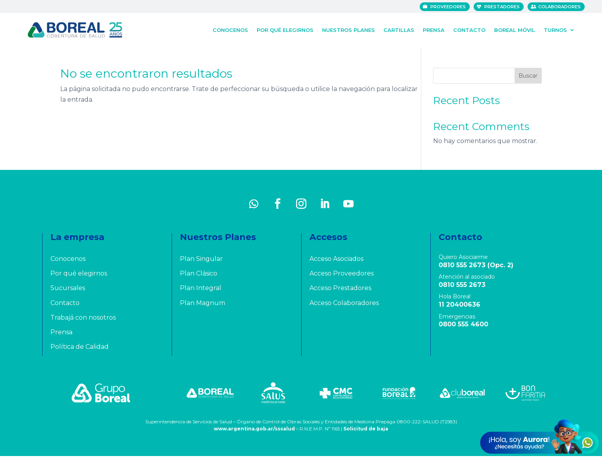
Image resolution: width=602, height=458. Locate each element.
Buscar (528, 77)
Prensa (434, 29)
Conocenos (230, 29)
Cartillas (398, 29)
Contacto (469, 29)
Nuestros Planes (348, 29)
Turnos (555, 29)
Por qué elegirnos (285, 29)
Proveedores (450, 6)
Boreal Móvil (514, 29)
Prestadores (504, 6)
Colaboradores (561, 6)
